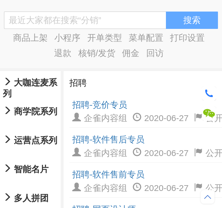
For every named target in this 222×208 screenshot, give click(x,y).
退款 (62, 53)
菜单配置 (146, 37)
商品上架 (30, 37)
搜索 (192, 20)
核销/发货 (96, 53)
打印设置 (187, 37)
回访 (155, 53)
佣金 (130, 53)
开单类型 (104, 37)
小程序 (67, 37)
